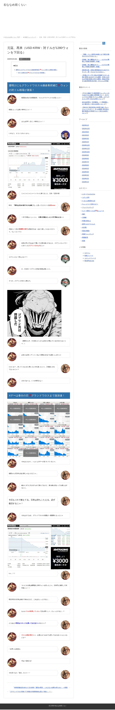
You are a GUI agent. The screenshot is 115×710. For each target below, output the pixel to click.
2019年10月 (86, 152)
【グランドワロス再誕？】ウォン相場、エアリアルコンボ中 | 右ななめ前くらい (95, 97)
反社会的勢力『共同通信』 (90, 102)
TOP (12, 37)
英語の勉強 (85, 231)
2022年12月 (86, 129)
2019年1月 (85, 182)
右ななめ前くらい (17, 5)
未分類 (84, 228)
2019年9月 (85, 155)
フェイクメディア (88, 208)
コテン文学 (85, 198)
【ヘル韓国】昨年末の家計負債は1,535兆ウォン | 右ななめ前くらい (95, 111)
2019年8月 (85, 159)
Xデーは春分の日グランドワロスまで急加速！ (31, 73)
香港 (83, 241)
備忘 (83, 214)
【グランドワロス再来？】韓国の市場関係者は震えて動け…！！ (31, 692)
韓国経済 (85, 238)
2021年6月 (85, 132)
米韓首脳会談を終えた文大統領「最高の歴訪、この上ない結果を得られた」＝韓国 (40, 688)
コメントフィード (90, 258)
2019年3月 (85, 175)
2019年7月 (85, 162)
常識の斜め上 (86, 221)
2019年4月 (85, 172)
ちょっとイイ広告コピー (90, 204)
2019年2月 (85, 179)
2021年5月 (85, 135)
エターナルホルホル (88, 194)
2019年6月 (85, 165)
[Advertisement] (57, 23)
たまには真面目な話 (88, 201)
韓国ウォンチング (25, 59)
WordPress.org (89, 261)
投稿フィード (88, 256)
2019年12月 (86, 145)
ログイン (87, 253)
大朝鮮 (84, 218)
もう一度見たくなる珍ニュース (93, 211)
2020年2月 (85, 142)
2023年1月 (85, 125)
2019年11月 (86, 149)
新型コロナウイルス (88, 224)
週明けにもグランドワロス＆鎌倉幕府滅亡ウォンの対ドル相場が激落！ (37, 70)
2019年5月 (85, 169)
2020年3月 (85, 139)
